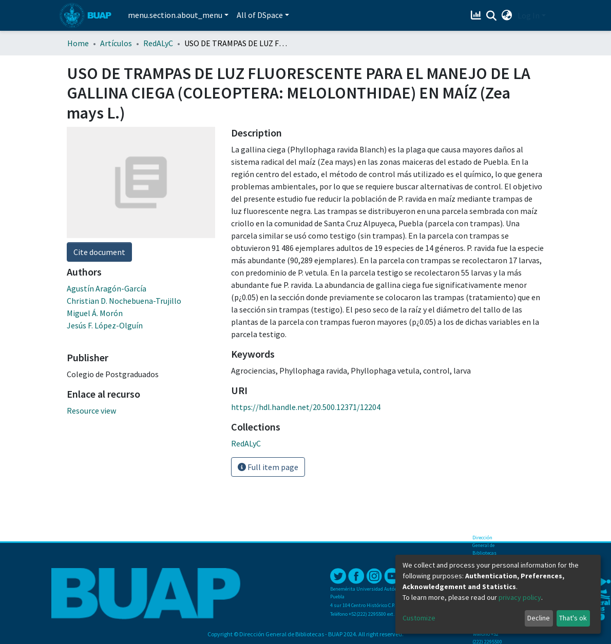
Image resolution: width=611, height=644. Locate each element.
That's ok (573, 617)
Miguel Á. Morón (95, 313)
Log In (529, 15)
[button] (507, 15)
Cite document (99, 252)
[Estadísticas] (477, 15)
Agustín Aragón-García (106, 288)
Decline (538, 617)
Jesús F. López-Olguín (105, 325)
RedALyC (158, 43)
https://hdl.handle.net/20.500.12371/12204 (305, 407)
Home (78, 43)
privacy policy (520, 597)
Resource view (91, 410)
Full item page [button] (268, 467)
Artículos (116, 43)
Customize (419, 617)
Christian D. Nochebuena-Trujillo (124, 301)
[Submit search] (492, 16)
